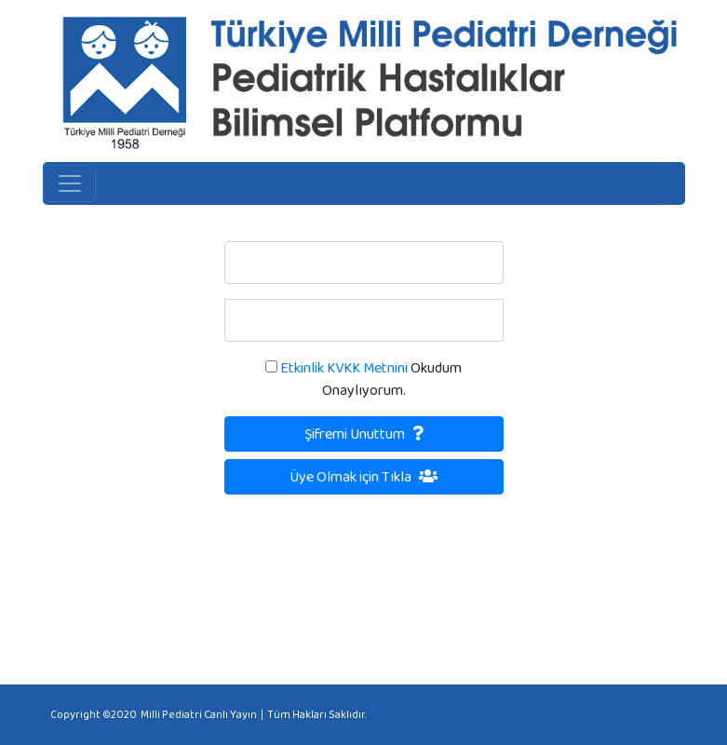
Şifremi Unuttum (364, 433)
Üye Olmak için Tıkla (363, 476)
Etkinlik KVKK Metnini (342, 367)
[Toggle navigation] (70, 183)
